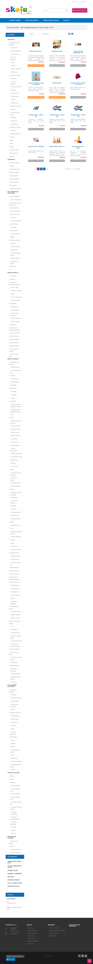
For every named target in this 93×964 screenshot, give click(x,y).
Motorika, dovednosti (13, 58)
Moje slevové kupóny (33, 941)
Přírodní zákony (15, 310)
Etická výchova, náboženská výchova (14, 329)
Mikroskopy (14, 121)
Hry (12, 626)
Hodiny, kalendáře (16, 69)
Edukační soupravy (16, 611)
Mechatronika (14, 719)
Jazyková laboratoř (16, 849)
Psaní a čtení (13, 276)
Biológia (13, 743)
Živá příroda (14, 307)
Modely (13, 109)
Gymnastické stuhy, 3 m (57, 146)
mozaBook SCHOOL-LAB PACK (16, 808)
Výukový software (16, 429)
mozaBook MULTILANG (13, 823)
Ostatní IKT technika (15, 852)
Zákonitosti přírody (15, 169)
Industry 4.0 (14, 722)
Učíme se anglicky (14, 163)
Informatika (13, 401)
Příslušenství (14, 103)
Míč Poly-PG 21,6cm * (35, 51)
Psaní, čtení (14, 47)
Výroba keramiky (15, 595)
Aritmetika (13, 391)
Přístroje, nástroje (16, 318)
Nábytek (13, 243)
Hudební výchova (14, 336)
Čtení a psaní (13, 185)
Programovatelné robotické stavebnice (15, 405)
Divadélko (13, 227)
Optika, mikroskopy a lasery (14, 866)
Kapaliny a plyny (15, 435)
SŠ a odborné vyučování (11, 685)
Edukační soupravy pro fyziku (15, 422)
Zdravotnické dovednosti (14, 705)
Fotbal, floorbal (15, 632)
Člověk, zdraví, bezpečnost (14, 314)
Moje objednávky (32, 930)
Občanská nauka (14, 553)
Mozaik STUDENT (15, 794)
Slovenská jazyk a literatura (14, 363)
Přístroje (13, 78)
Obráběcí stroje (15, 585)
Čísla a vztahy (14, 287)
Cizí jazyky (12, 279)
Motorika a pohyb (14, 179)
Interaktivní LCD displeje (13, 842)
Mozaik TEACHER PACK (15, 790)
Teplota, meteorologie (13, 449)
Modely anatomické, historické (16, 533)
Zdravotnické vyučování (13, 691)
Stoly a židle (14, 250)
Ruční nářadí (14, 592)
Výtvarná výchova (14, 339)
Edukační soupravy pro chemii (15, 474)
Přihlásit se (83, 1)
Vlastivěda (12, 324)
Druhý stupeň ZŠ (13, 359)
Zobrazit (31, 34)
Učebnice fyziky (12, 870)
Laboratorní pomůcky (13, 479)
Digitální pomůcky (14, 665)
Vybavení (12, 156)
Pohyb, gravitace (15, 445)
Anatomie (13, 694)
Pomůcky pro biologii (15, 106)
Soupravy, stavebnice (13, 83)
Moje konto (75, 1)
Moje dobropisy (32, 933)
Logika (13, 62)
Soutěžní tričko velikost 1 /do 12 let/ (78, 83)
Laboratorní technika (16, 761)
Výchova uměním (14, 574)
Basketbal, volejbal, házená (15, 637)
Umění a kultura (14, 224)
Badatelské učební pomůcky (15, 678)
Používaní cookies (53, 933)
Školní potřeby (13, 153)
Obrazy (13, 709)
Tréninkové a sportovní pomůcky (15, 645)
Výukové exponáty (13, 880)
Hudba (11, 146)
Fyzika (11, 417)
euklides (13, 830)
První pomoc (14, 662)
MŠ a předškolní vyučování (12, 192)
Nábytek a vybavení (15, 240)
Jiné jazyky (14, 385)
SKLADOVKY (11, 39)
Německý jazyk (15, 382)
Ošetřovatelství (15, 701)
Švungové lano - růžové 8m (36, 115)
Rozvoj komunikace (16, 199)
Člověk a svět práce (15, 214)
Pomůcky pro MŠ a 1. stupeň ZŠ (15, 44)
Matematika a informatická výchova (14, 283)
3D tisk (13, 598)
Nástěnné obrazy (15, 525)
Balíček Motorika (57, 51)
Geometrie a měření (16, 290)
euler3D (13, 833)
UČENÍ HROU (11, 159)
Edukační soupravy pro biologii (15, 494)
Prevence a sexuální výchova (16, 658)
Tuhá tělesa (14, 439)
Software (12, 846)
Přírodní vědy (13, 737)
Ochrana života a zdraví (14, 355)
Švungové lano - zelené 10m (57, 115)
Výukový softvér (15, 300)
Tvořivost (13, 217)
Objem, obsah (15, 96)
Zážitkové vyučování (15, 188)
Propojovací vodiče (16, 86)
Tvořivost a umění (14, 172)
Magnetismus (14, 460)
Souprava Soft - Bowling (35, 146)
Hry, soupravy (15, 559)
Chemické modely (15, 483)
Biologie (12, 489)
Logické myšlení (14, 175)
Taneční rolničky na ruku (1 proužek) (36, 83)
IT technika (14, 682)
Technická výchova (15, 582)
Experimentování (14, 182)
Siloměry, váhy (15, 93)
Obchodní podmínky (54, 928)
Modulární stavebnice (13, 602)
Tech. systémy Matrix (14, 883)
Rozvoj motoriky (15, 233)
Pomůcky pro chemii (15, 127)
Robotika (13, 725)
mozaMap (13, 827)
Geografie (12, 540)
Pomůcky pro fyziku (15, 75)
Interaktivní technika (11, 837)
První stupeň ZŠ (12, 272)
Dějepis (12, 140)
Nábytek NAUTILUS (13, 886)
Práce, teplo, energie (16, 456)
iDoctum (12, 779)
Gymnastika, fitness (16, 641)
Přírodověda (13, 303)
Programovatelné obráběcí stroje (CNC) (15, 410)
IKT (10, 269)
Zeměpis (12, 137)
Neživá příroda (15, 515)
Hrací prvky (13, 266)
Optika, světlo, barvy (16, 453)
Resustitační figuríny (16, 698)
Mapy (12, 543)
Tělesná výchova (14, 342)
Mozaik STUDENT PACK (15, 798)
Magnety (13, 90)
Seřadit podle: (45, 34)
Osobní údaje (31, 938)
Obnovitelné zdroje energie (15, 766)
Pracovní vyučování (16, 221)
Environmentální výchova (13, 350)
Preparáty (13, 117)
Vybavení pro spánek (14, 262)
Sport (11, 143)
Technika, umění (14, 150)
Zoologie (13, 509)
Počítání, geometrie (16, 51)
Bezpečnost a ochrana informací (57, 930)
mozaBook (12, 782)
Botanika (13, 506)
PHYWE (13, 769)
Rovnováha (14, 629)
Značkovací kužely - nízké (78, 147)
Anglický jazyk (14, 378)
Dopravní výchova (14, 346)
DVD (12, 528)
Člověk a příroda (14, 208)
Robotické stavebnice (13, 670)
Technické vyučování (15, 712)
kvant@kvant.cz (14, 933)
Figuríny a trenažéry (14, 873)
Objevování (14, 72)
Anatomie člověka (15, 512)
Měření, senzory (15, 432)
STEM (12, 755)
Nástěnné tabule (15, 367)
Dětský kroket (57, 83)
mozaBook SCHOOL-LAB (16, 803)
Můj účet (29, 925)
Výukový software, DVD (15, 371)
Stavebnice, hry (15, 54)
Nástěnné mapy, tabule (15, 114)
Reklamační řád (53, 936)
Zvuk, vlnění (14, 466)
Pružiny (13, 99)
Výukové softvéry (15, 673)
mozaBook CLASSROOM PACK (15, 818)
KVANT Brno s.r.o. (11, 925)
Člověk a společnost (15, 211)
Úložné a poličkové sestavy (15, 254)
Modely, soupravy (16, 133)
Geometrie (14, 395)
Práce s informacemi (16, 297)
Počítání (12, 166)
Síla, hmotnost (15, 442)
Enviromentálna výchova (14, 751)
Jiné (12, 414)
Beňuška (12, 776)
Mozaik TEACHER (15, 785)
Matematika (13, 388)
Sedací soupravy (15, 258)
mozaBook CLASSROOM (13, 813)
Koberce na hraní (15, 246)
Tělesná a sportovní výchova (14, 622)
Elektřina (13, 463)
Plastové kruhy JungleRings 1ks (78, 51)
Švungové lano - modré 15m (78, 115)
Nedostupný (11, 903)
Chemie (12, 469)
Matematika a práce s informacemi (15, 204)
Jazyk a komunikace (15, 196)
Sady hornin (14, 546)
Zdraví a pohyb (14, 230)
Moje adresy (31, 936)
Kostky (13, 65)
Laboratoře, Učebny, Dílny (14, 862)
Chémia (13, 746)
